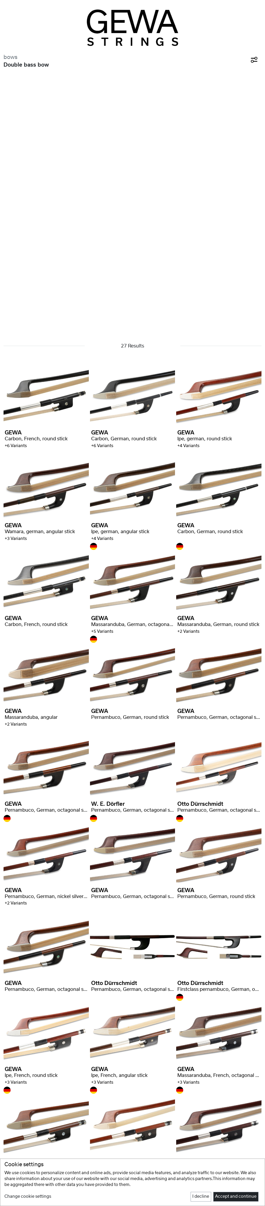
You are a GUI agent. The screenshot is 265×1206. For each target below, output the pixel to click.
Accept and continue (235, 1197)
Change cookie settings (27, 1197)
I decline (200, 1197)
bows (10, 57)
